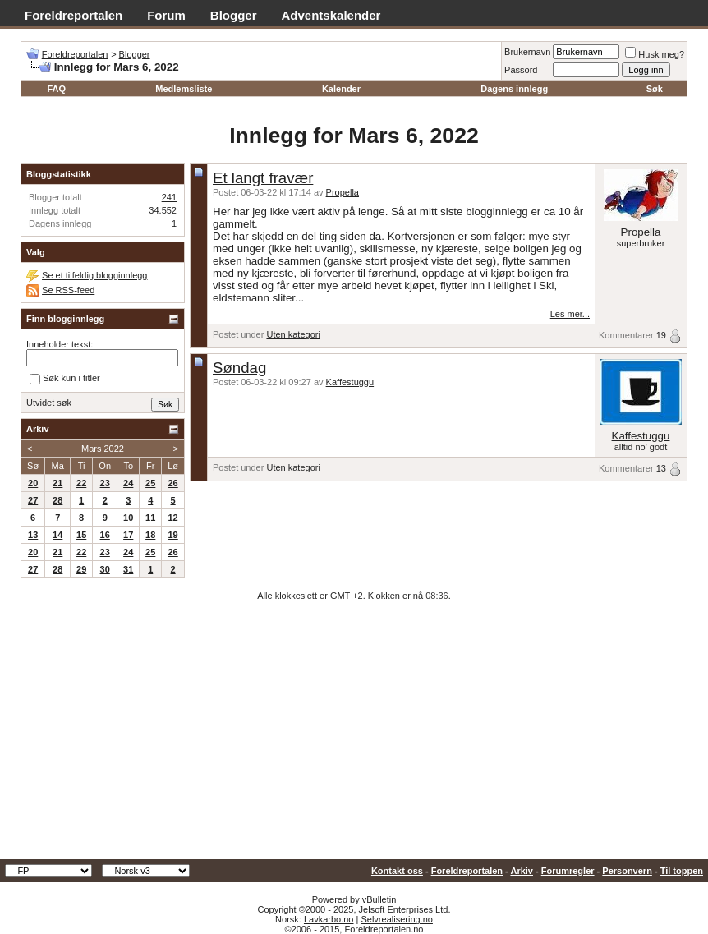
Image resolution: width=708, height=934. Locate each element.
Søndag (239, 367)
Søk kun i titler (65, 379)
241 (169, 197)
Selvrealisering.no (396, 919)
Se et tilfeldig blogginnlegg (94, 275)
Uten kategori (293, 334)
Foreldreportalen (73, 15)
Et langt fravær (263, 177)
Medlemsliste (183, 89)
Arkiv (521, 871)
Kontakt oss (397, 871)
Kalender (341, 89)
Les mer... (570, 314)
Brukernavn (527, 52)
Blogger (233, 15)
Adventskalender (331, 15)
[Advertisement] (354, 736)
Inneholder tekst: (59, 344)
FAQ (56, 89)
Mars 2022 (102, 448)
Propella (342, 192)
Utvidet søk (48, 402)
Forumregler (568, 871)
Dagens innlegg (514, 89)
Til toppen (681, 871)
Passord (520, 70)
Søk (654, 89)
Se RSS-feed (68, 290)
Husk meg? (654, 54)
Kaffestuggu (350, 382)
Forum (166, 15)
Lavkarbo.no (329, 919)
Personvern (627, 871)
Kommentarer (626, 335)
